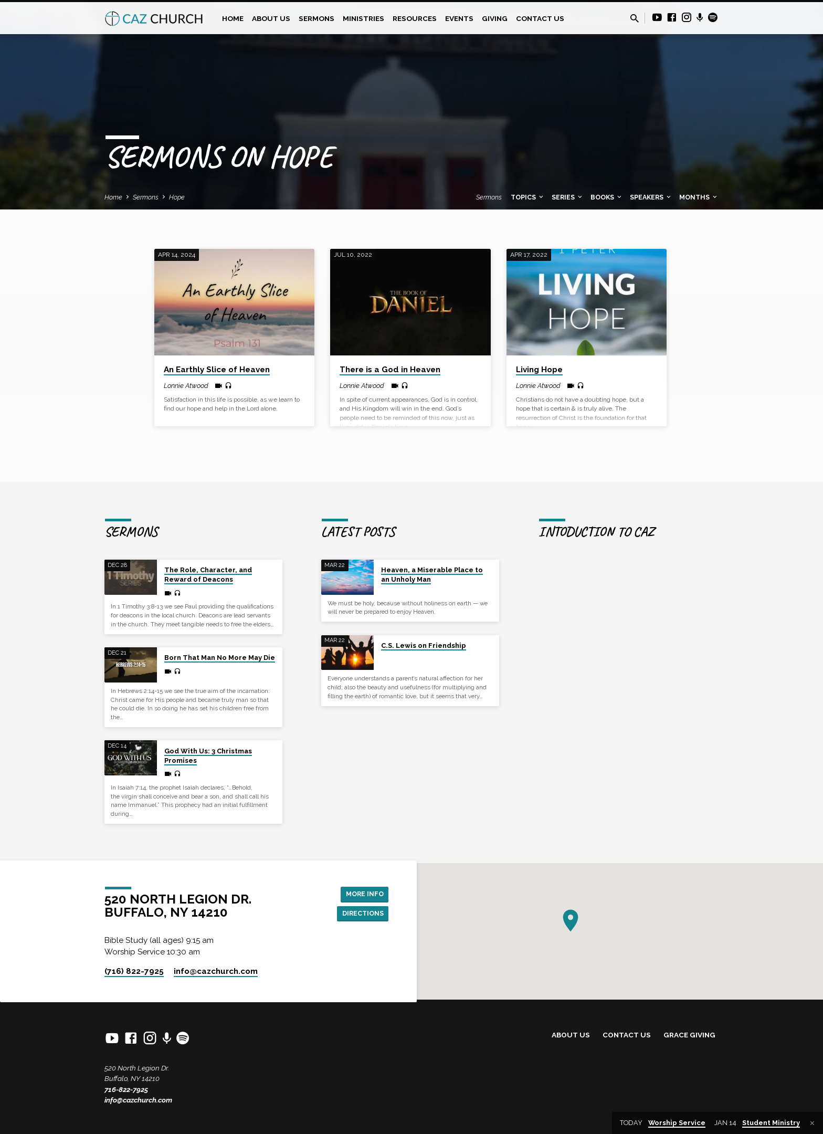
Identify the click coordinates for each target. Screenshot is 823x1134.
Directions (360, 914)
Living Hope (539, 369)
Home (233, 18)
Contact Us (540, 18)
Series (568, 197)
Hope (177, 197)
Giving (495, 18)
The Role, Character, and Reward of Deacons (208, 574)
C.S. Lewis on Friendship (423, 645)
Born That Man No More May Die (219, 658)
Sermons (316, 18)
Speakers (651, 197)
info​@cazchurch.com (216, 971)
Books (606, 197)
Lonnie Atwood (186, 386)
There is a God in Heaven (390, 369)
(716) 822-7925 (134, 971)
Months (699, 197)
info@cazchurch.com (138, 1100)
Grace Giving (689, 1035)
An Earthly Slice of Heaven (217, 369)
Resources (415, 18)
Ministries (363, 18)
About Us (271, 18)
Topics (528, 197)
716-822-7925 (126, 1089)
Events (459, 18)
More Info (362, 893)
